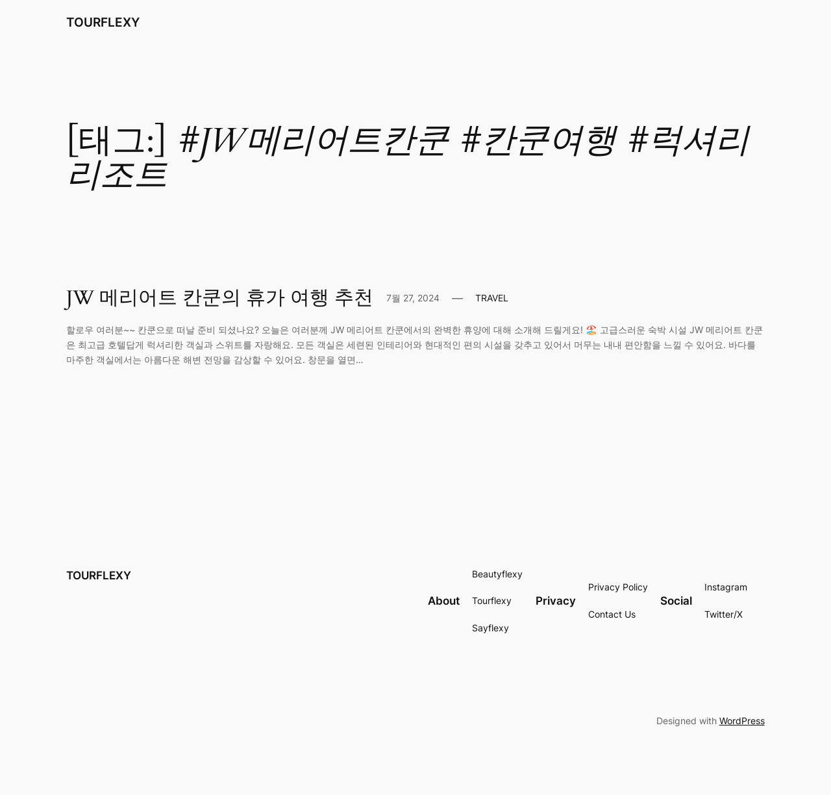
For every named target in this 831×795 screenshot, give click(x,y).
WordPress (742, 720)
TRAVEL (491, 297)
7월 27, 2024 (413, 297)
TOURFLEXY (103, 22)
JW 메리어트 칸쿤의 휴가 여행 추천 (219, 298)
